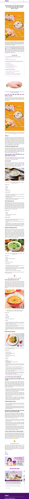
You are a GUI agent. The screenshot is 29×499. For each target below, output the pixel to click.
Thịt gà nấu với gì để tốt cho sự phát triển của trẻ (14, 61)
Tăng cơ (7, 58)
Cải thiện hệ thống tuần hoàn (11, 59)
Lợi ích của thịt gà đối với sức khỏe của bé (13, 56)
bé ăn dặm (16, 417)
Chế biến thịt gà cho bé (10, 72)
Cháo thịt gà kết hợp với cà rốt (11, 66)
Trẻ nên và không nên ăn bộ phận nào (12, 71)
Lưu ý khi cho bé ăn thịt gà (10, 69)
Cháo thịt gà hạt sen (9, 64)
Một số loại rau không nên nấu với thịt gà (13, 73)
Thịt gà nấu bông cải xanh (10, 65)
